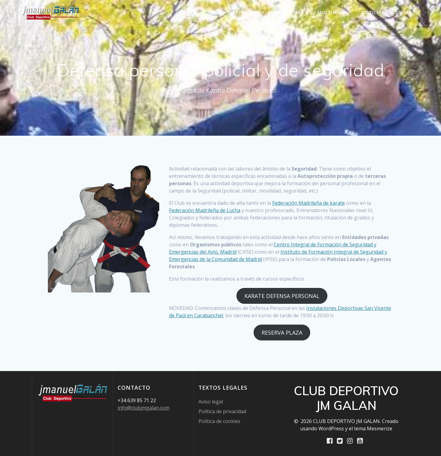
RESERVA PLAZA (282, 332)
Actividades (244, 12)
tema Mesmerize (373, 428)
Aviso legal (210, 401)
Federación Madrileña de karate (308, 203)
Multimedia (333, 12)
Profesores (289, 12)
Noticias (372, 12)
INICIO (213, 12)
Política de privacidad (222, 411)
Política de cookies (219, 420)
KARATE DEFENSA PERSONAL (281, 296)
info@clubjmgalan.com (143, 407)
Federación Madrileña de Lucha (204, 210)
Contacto (405, 12)
